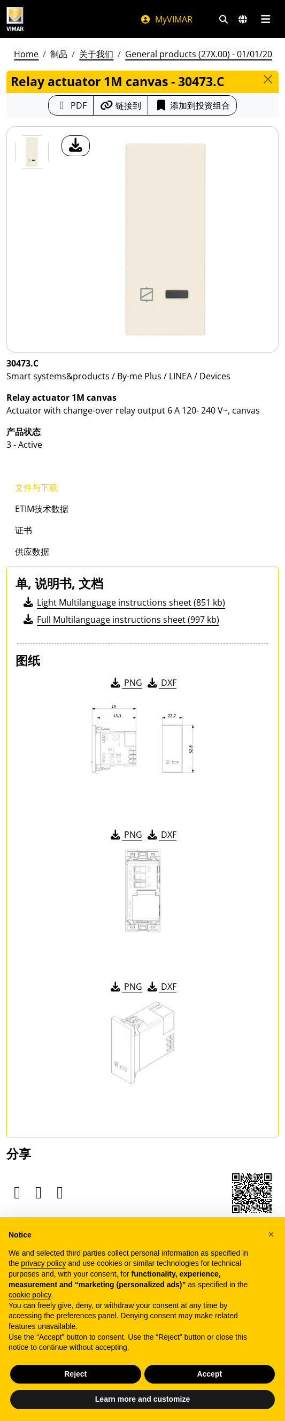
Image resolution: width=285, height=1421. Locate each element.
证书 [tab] (23, 530)
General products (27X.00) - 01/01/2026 (203, 54)
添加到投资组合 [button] (192, 105)
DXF (160, 683)
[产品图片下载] (75, 145)
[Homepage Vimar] (15, 19)
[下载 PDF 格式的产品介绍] (71, 105)
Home (26, 54)
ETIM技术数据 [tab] (41, 509)
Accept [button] (209, 1391)
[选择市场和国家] (242, 19)
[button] (271, 1251)
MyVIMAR (166, 19)
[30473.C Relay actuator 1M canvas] (32, 152)
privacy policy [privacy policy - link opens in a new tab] (43, 1281)
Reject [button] (75, 1391)
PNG (125, 683)
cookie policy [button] (30, 1312)
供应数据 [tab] (32, 551)
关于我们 (96, 54)
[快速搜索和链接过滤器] (223, 19)
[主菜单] (265, 19)
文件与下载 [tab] (36, 487)
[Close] (267, 79)
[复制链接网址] (120, 105)
